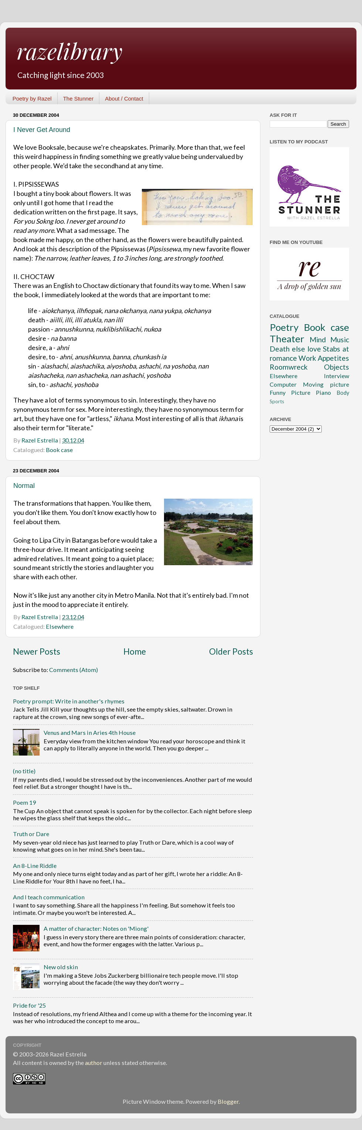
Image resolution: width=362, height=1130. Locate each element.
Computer (283, 384)
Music (339, 339)
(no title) (24, 770)
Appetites (333, 358)
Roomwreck (289, 367)
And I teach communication (49, 896)
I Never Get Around (41, 129)
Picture (300, 392)
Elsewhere (60, 626)
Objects (336, 367)
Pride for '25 (29, 1005)
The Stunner (78, 98)
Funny (278, 392)
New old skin (61, 966)
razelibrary (70, 50)
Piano (323, 392)
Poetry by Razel (32, 98)
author (93, 1062)
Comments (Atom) (73, 669)
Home (134, 651)
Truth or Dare (31, 833)
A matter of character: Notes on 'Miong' (96, 928)
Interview (336, 375)
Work (307, 358)
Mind (318, 339)
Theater (287, 339)
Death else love (295, 349)
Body (343, 393)
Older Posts (231, 651)
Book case (59, 449)
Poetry (284, 327)
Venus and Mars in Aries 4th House (90, 732)
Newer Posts (36, 651)
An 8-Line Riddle (35, 865)
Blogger (228, 1101)
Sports (277, 401)
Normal (24, 485)
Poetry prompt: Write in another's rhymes (68, 701)
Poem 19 (24, 802)
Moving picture (326, 384)
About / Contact (124, 98)
